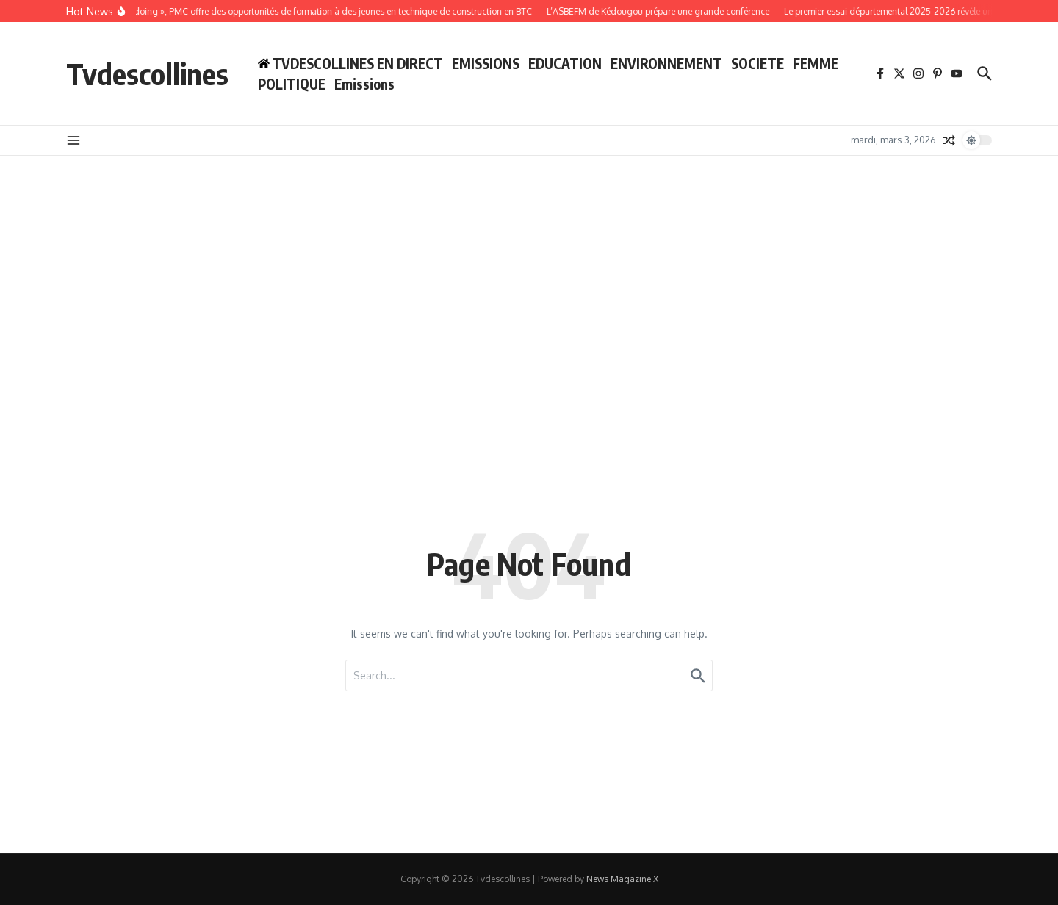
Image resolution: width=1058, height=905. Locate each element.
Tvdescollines (147, 73)
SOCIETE (757, 63)
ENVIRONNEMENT (666, 63)
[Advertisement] (529, 398)
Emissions (364, 84)
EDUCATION (565, 63)
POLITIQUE (291, 84)
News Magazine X (622, 878)
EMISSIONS (485, 63)
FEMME (815, 63)
